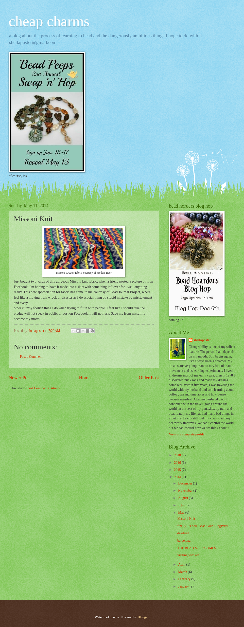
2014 (178, 477)
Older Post (149, 377)
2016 (178, 463)
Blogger (143, 617)
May (181, 512)
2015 (178, 470)
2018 (178, 455)
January (184, 586)
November (185, 490)
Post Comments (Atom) (43, 388)
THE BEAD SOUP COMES (196, 548)
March (183, 572)
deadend (183, 533)
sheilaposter (202, 340)
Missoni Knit (186, 518)
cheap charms (49, 21)
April (182, 564)
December (185, 483)
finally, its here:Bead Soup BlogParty (202, 526)
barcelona (184, 540)
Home (84, 377)
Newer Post (20, 377)
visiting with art (188, 555)
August (183, 498)
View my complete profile (186, 434)
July (181, 505)
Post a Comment (31, 356)
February (184, 579)
